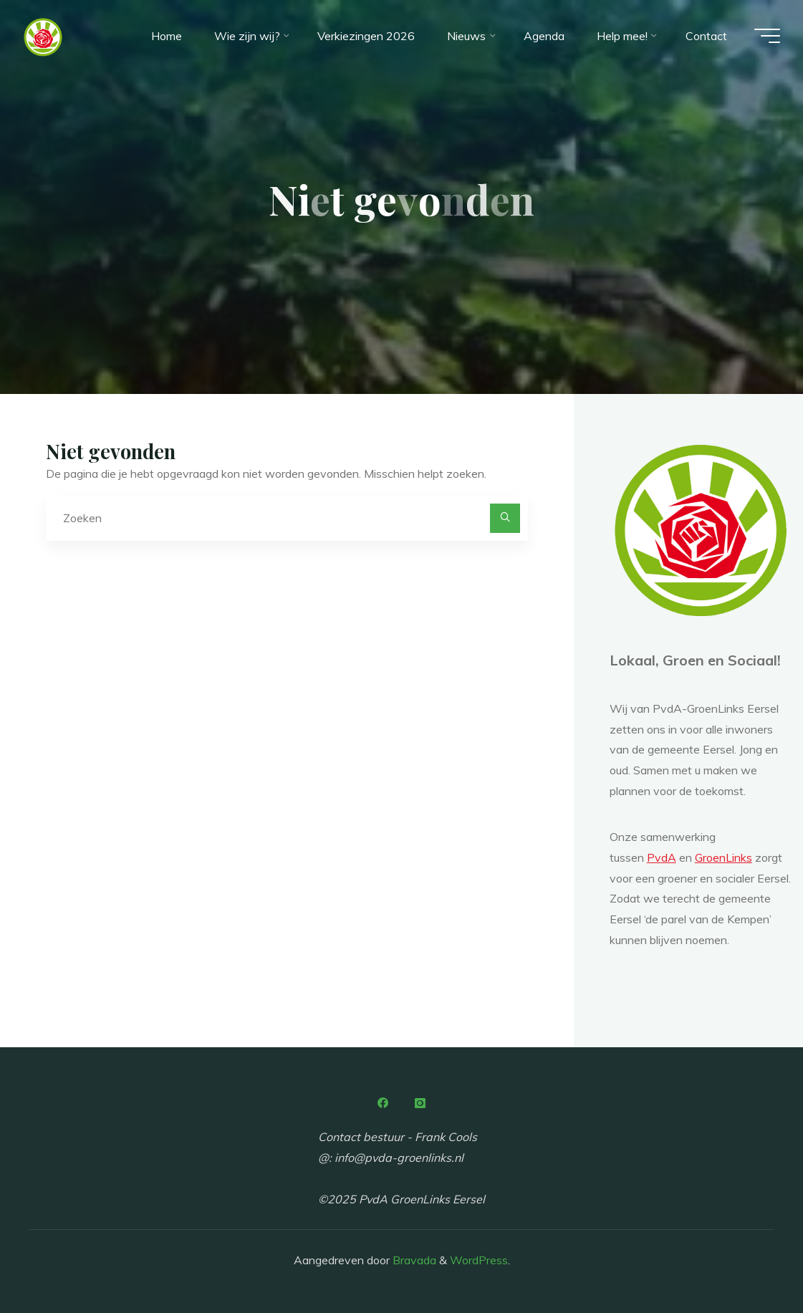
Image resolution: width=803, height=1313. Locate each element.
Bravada (413, 1260)
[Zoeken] (505, 519)
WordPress (479, 1260)
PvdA (661, 857)
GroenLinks (723, 857)
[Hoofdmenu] (767, 36)
